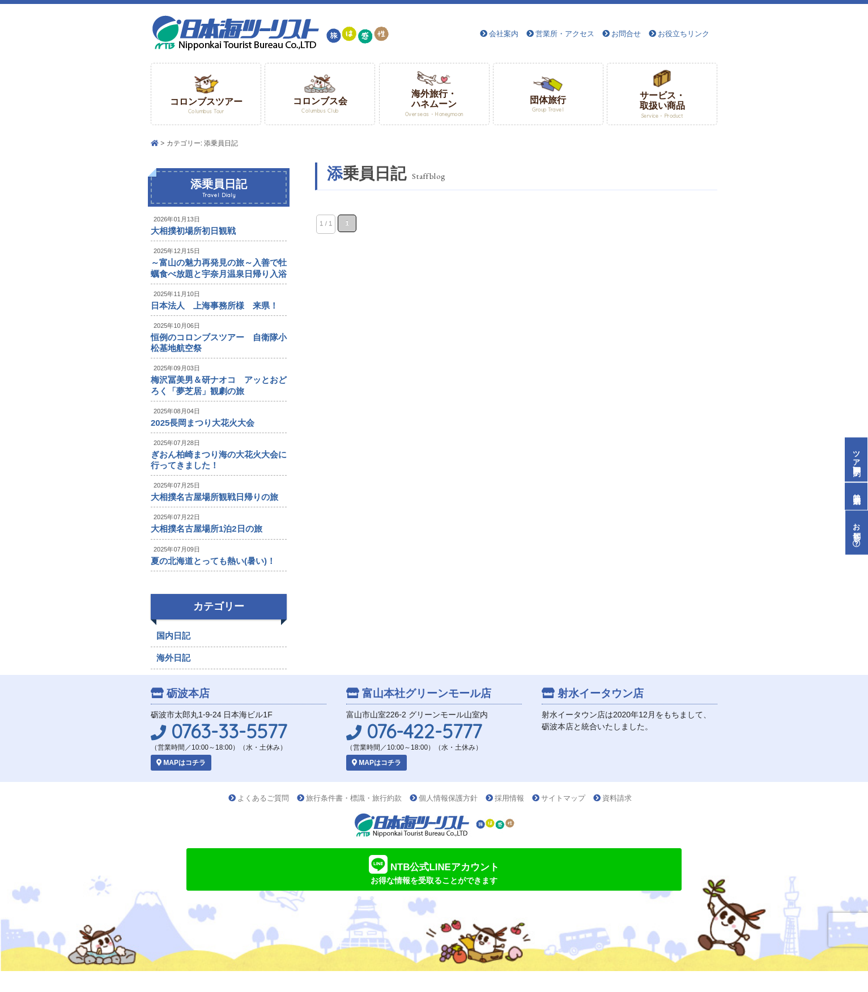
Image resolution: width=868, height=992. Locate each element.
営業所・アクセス (564, 33)
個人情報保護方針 (448, 798)
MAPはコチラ (181, 763)
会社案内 (503, 33)
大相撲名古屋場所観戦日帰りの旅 (214, 497)
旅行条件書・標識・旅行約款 (354, 798)
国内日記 (173, 635)
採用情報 (509, 798)
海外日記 (173, 657)
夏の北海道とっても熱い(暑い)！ (213, 561)
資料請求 (617, 798)
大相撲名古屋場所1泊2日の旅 (206, 528)
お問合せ (626, 33)
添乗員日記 (219, 188)
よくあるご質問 (263, 798)
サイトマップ (563, 798)
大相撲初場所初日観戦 (193, 231)
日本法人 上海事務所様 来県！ (214, 305)
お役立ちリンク (683, 33)
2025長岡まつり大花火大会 (202, 422)
